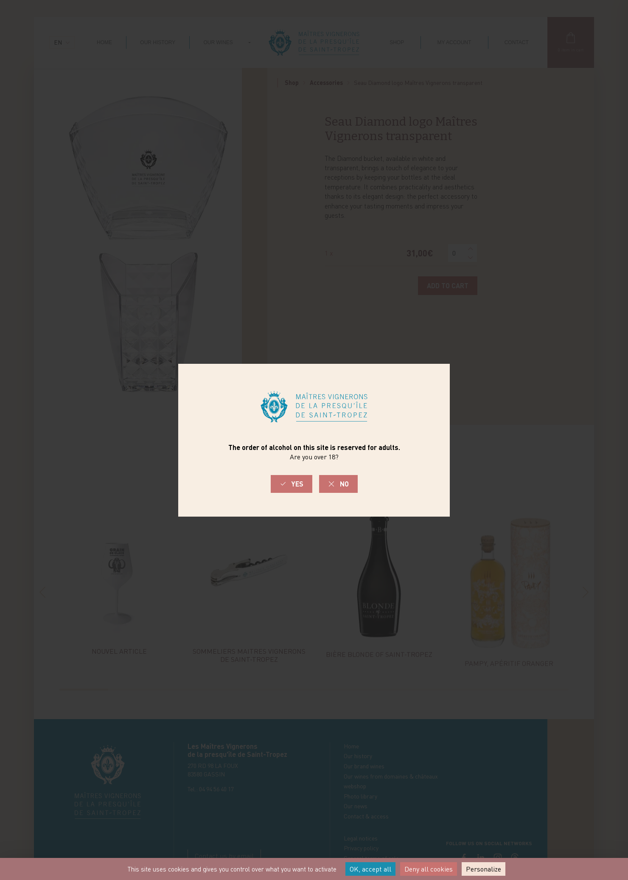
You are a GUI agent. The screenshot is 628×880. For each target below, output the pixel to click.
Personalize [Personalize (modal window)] (483, 869)
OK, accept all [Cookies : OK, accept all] (370, 869)
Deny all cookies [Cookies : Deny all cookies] (428, 869)
